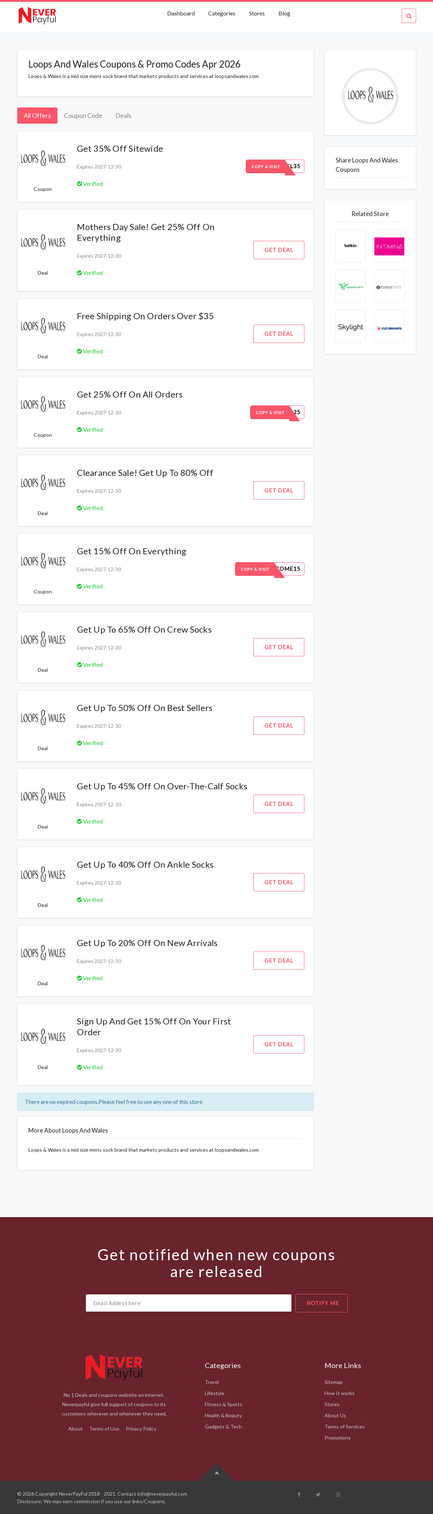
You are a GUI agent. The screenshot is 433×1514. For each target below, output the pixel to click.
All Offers (37, 115)
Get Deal (278, 250)
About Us (335, 1415)
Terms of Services (344, 1426)
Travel (212, 1382)
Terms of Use (104, 1429)
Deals (123, 115)
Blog (284, 13)
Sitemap (333, 1382)
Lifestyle (214, 1393)
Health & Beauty (223, 1415)
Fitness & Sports (223, 1404)
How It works (339, 1393)
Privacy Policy (141, 1429)
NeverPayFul (73, 1494)
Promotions (337, 1438)
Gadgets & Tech (223, 1426)
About (75, 1429)
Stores (257, 13)
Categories (221, 13)
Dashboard (181, 13)
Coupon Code (83, 115)
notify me (323, 1303)
